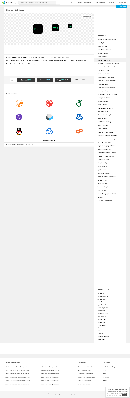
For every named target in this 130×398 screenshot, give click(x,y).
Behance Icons (102, 325)
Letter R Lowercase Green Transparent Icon (17, 377)
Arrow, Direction (102, 46)
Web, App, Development (105, 200)
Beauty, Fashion (102, 56)
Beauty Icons (101, 322)
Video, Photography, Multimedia (107, 194)
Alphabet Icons (102, 299)
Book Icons (101, 333)
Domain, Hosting (103, 91)
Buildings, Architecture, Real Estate (108, 63)
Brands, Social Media (63, 57)
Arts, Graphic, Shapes (104, 50)
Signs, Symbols (102, 166)
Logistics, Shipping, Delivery (106, 146)
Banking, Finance (103, 53)
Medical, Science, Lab (104, 149)
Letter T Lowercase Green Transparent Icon (17, 370)
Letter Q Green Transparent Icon (50, 380)
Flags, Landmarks (103, 118)
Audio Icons (101, 310)
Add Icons (101, 293)
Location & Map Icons (84, 384)
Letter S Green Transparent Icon (50, 373)
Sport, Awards (102, 170)
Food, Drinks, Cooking (104, 122)
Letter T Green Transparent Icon (50, 370)
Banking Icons (102, 319)
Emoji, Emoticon (102, 104)
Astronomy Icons (103, 307)
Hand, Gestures (102, 128)
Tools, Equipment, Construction (107, 176)
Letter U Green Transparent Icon (50, 367)
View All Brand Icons (49, 140)
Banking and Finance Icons (85, 373)
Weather (100, 197)
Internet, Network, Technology (106, 139)
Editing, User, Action (104, 98)
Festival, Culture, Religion (105, 108)
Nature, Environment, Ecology (106, 152)
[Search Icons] (37, 3)
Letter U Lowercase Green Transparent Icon (17, 367)
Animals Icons (102, 302)
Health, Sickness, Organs (105, 132)
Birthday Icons (102, 331)
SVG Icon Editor (100, 2)
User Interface (102, 190)
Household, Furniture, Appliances (107, 135)
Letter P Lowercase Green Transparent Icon (17, 384)
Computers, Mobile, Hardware (106, 80)
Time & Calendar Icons (84, 370)
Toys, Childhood (102, 180)
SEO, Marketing (102, 163)
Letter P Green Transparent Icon (50, 384)
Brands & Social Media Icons (86, 367)
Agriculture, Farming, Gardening (107, 39)
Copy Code (63, 80)
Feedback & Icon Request (84, 2)
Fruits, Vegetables (103, 125)
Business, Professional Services (107, 67)
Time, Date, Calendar (104, 173)
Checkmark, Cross (103, 70)
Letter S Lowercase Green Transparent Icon (17, 373)
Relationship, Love (103, 159)
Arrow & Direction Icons (84, 380)
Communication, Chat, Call (106, 77)
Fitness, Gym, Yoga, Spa (105, 115)
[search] (58, 3)
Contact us (106, 377)
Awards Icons (102, 316)
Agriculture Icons (103, 296)
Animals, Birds (102, 43)
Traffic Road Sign (103, 183)
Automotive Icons (103, 313)
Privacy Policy (71, 394)
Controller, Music (103, 84)
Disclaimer (79, 394)
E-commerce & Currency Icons (86, 377)
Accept (124, 395)
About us (105, 373)
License (111, 2)
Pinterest (105, 380)
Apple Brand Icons (103, 305)
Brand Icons (22, 64)
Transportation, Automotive (106, 187)
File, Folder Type (103, 111)
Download (26, 80)
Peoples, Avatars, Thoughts (106, 156)
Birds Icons (101, 328)
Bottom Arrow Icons (103, 336)
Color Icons (31, 64)
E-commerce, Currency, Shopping (108, 94)
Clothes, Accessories (104, 74)
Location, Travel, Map (104, 142)
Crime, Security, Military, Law (106, 87)
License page (79, 60)
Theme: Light (122, 2)
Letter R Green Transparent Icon (50, 377)
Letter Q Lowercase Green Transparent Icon (17, 380)
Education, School (103, 101)
